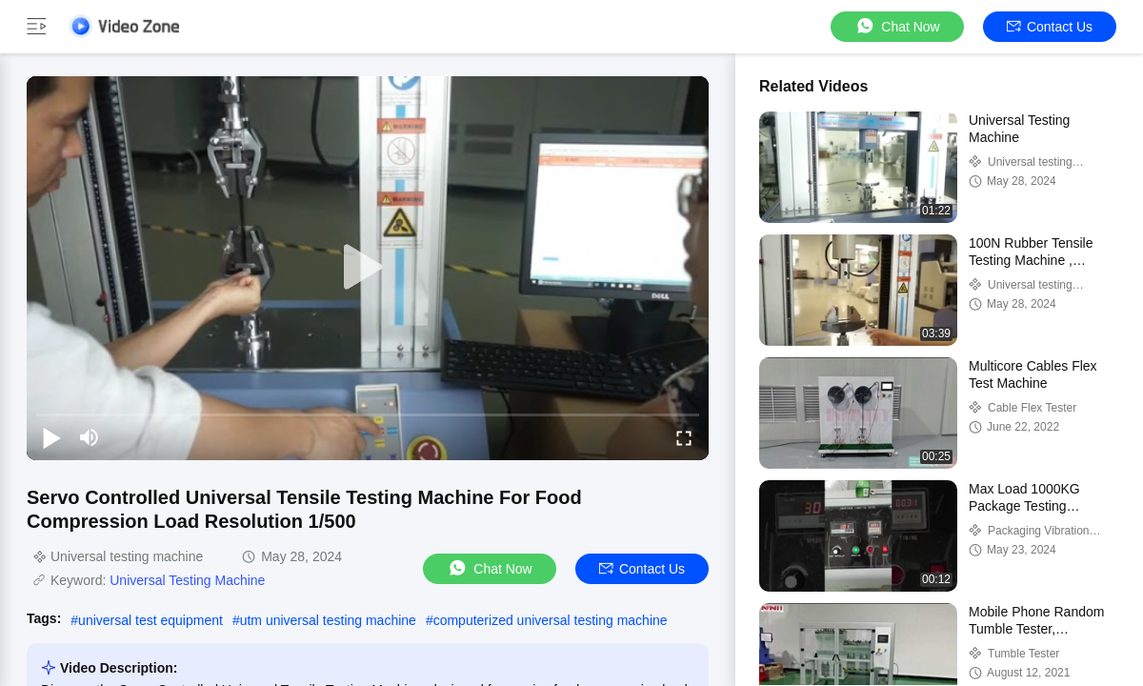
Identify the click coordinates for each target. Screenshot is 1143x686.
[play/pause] (51, 437)
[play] (367, 268)
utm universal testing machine (328, 620)
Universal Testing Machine (187, 580)
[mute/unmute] (89, 437)
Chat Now (896, 26)
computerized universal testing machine (550, 620)
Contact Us (1050, 26)
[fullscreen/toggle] (684, 437)
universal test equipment (150, 620)
